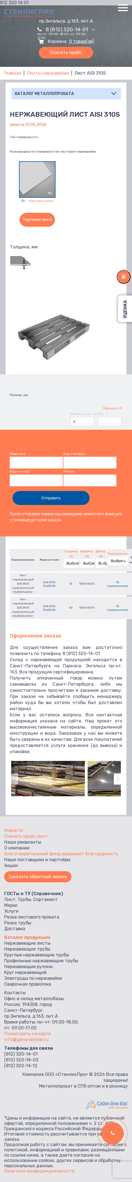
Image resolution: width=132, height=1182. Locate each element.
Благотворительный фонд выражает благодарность (61, 853)
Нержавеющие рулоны (28, 966)
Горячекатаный (37, 219)
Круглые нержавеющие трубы (36, 955)
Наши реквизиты (22, 842)
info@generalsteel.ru (26, 1039)
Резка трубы (17, 922)
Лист (9, 899)
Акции (11, 865)
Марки (11, 905)
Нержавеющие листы (27, 943)
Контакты (15, 992)
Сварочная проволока (27, 984)
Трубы (24, 899)
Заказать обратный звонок (37, 876)
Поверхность (118, 553)
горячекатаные (40, 201)
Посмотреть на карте (27, 1033)
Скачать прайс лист (26, 836)
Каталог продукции (27, 937)
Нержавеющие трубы (27, 949)
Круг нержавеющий (25, 972)
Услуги (11, 911)
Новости (13, 830)
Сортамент (45, 899)
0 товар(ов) (81, 41)
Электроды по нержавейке (33, 978)
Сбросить (112, 408)
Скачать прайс (66, 52)
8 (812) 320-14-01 (70, 29)
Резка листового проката (31, 917)
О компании (17, 848)
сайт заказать (118, 1107)
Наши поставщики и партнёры (37, 859)
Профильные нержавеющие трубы (41, 960)
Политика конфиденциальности (39, 1171)
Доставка (14, 928)
